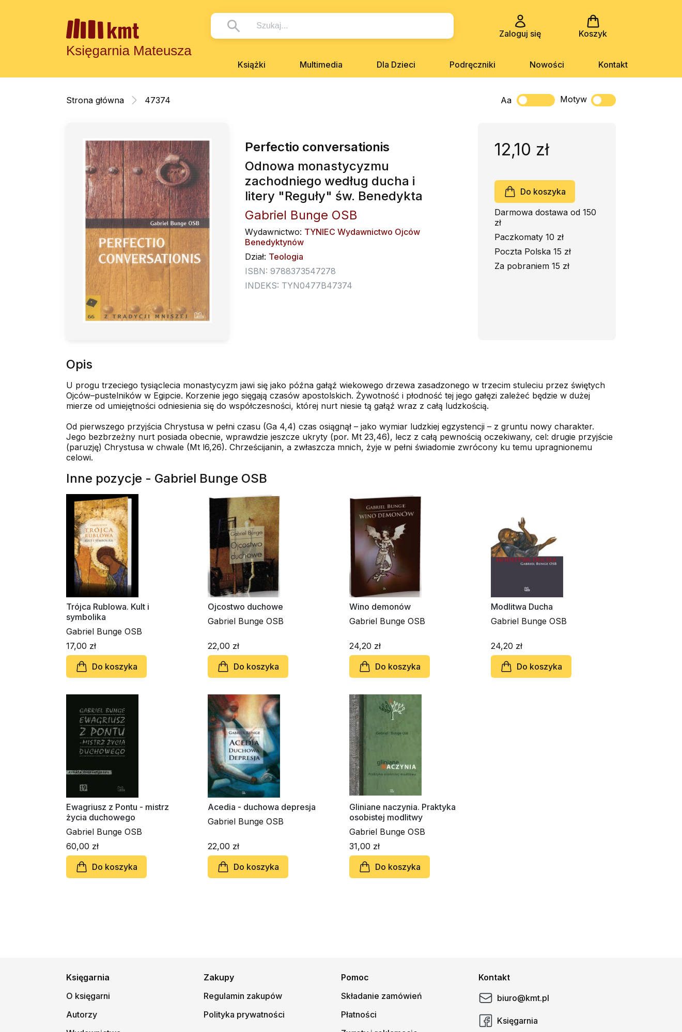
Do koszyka (535, 191)
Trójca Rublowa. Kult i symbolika (107, 611)
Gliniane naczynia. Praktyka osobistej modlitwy (402, 812)
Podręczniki (472, 64)
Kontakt (613, 64)
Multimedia (321, 64)
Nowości (547, 64)
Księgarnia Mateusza (129, 50)
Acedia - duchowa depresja (262, 807)
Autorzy (81, 1014)
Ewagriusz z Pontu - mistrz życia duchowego (117, 812)
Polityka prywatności (244, 1014)
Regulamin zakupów (243, 996)
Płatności (359, 1014)
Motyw (588, 100)
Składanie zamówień (381, 996)
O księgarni (88, 996)
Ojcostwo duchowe (245, 606)
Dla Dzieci (396, 64)
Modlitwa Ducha (522, 606)
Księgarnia (508, 1020)
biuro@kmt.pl (513, 998)
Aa (506, 100)
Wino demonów (380, 606)
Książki (252, 64)
